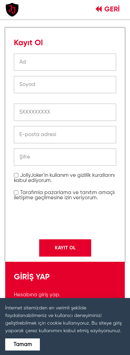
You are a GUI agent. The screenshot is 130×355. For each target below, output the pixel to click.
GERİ (107, 9)
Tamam (23, 344)
